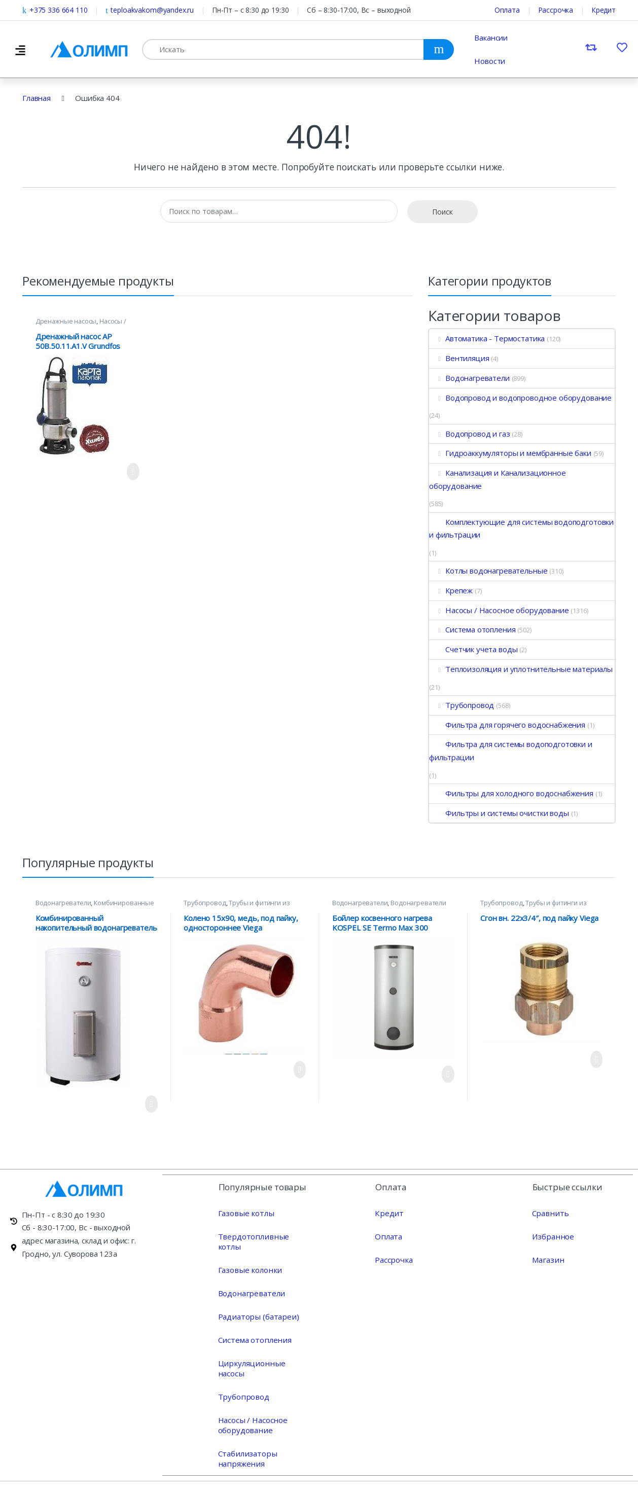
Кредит (603, 10)
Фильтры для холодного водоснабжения (511, 793)
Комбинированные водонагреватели (95, 906)
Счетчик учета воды (473, 649)
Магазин (547, 1259)
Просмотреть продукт (133, 471)
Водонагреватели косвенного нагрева (389, 906)
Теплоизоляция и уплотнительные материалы (521, 669)
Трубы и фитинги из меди (237, 906)
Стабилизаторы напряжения (246, 1438)
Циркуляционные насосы (263, 1352)
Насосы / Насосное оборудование (81, 324)
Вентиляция (459, 358)
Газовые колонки (248, 1259)
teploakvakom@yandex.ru (149, 10)
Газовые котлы (245, 1212)
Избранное (552, 1236)
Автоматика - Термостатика (487, 338)
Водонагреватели (469, 378)
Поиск (442, 212)
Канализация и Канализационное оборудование (497, 479)
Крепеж (451, 590)
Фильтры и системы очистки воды (499, 813)
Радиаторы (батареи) (257, 1306)
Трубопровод (461, 705)
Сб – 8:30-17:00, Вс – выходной (359, 10)
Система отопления (472, 629)
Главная (36, 98)
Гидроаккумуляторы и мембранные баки (510, 453)
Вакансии (491, 37)
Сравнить (549, 1212)
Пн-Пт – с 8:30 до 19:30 (250, 10)
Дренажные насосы (66, 321)
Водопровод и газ (469, 434)
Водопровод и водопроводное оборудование (520, 398)
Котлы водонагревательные (488, 570)
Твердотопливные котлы (263, 1236)
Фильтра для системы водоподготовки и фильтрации (510, 750)
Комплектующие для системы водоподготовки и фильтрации (521, 528)
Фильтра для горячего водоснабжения (507, 725)
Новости (489, 61)
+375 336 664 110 (54, 10)
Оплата (507, 10)
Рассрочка (556, 10)
